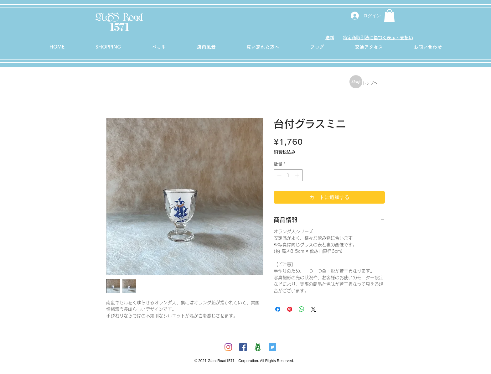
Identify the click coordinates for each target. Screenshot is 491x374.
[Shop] (355, 81)
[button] (389, 15)
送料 (329, 37)
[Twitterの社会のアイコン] (272, 347)
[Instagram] (228, 347)
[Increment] (298, 175)
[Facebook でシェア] (278, 309)
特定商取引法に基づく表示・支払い (378, 37)
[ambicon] (257, 347)
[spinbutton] (288, 175)
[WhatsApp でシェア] (301, 309)
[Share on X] (313, 309)
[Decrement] (278, 175)
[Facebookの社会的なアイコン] (243, 347)
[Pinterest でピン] (289, 309)
